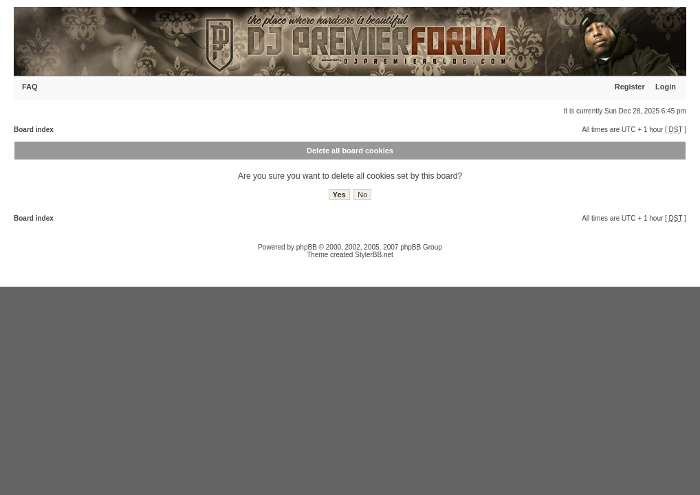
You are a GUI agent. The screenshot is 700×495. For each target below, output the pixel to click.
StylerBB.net (374, 254)
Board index (34, 129)
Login (665, 86)
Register (630, 86)
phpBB (306, 247)
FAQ (30, 86)
